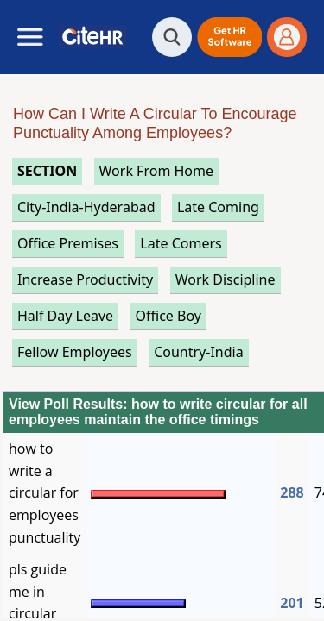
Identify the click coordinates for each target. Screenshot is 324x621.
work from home (156, 170)
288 (291, 492)
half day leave (65, 315)
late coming (218, 207)
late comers (180, 243)
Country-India (199, 351)
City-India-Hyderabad (86, 207)
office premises (67, 243)
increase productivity (85, 279)
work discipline (225, 279)
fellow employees (74, 351)
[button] (229, 37)
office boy (168, 315)
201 (291, 602)
